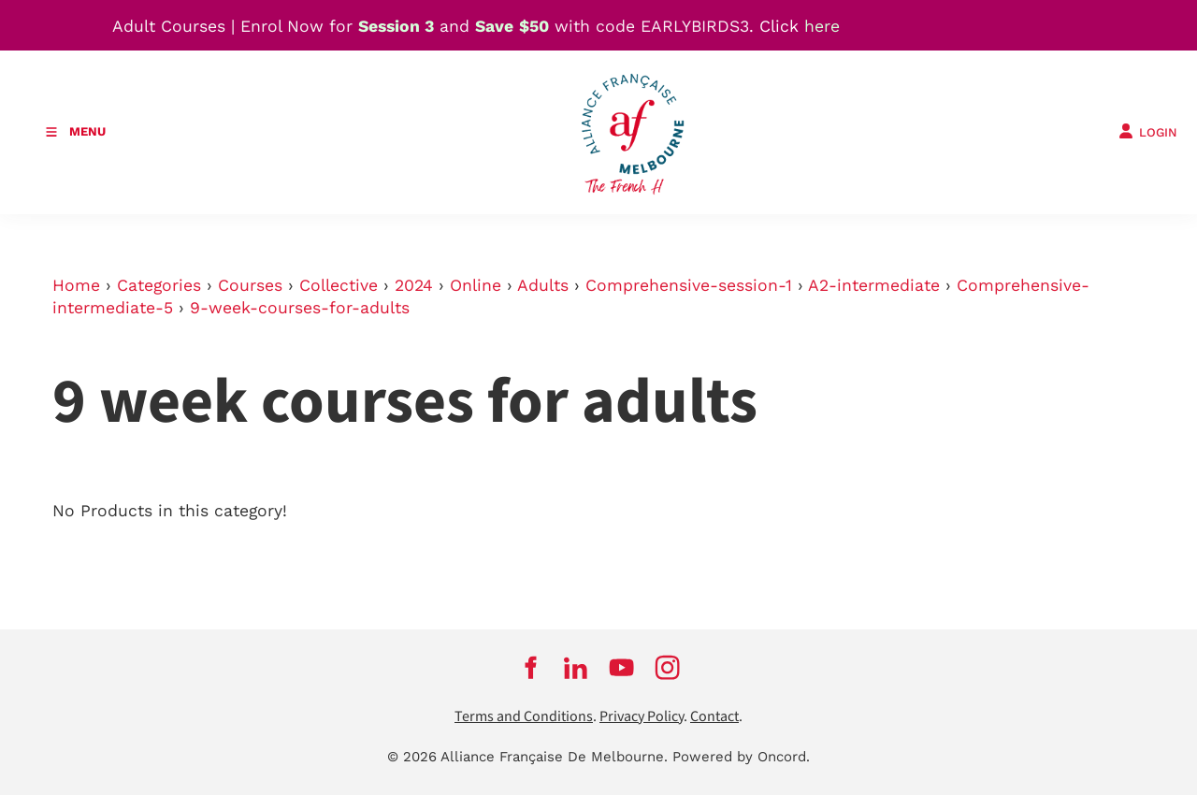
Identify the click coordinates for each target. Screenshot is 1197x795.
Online (475, 285)
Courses (250, 285)
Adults (543, 285)
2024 (414, 285)
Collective (338, 285)
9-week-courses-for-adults (300, 307)
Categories (159, 285)
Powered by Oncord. (741, 756)
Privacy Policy (641, 717)
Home (76, 285)
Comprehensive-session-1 (688, 285)
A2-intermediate (874, 285)
